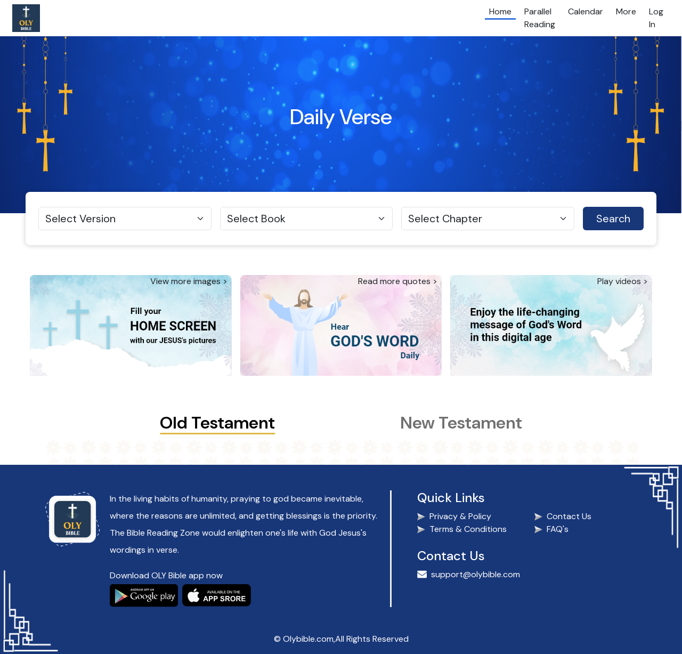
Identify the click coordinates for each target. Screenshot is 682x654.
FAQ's (558, 529)
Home (500, 11)
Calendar (585, 11)
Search (613, 218)
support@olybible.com (475, 574)
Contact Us (569, 516)
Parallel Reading (539, 18)
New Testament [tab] (461, 422)
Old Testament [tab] (217, 422)
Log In (656, 18)
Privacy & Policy (460, 516)
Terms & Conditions (468, 529)
